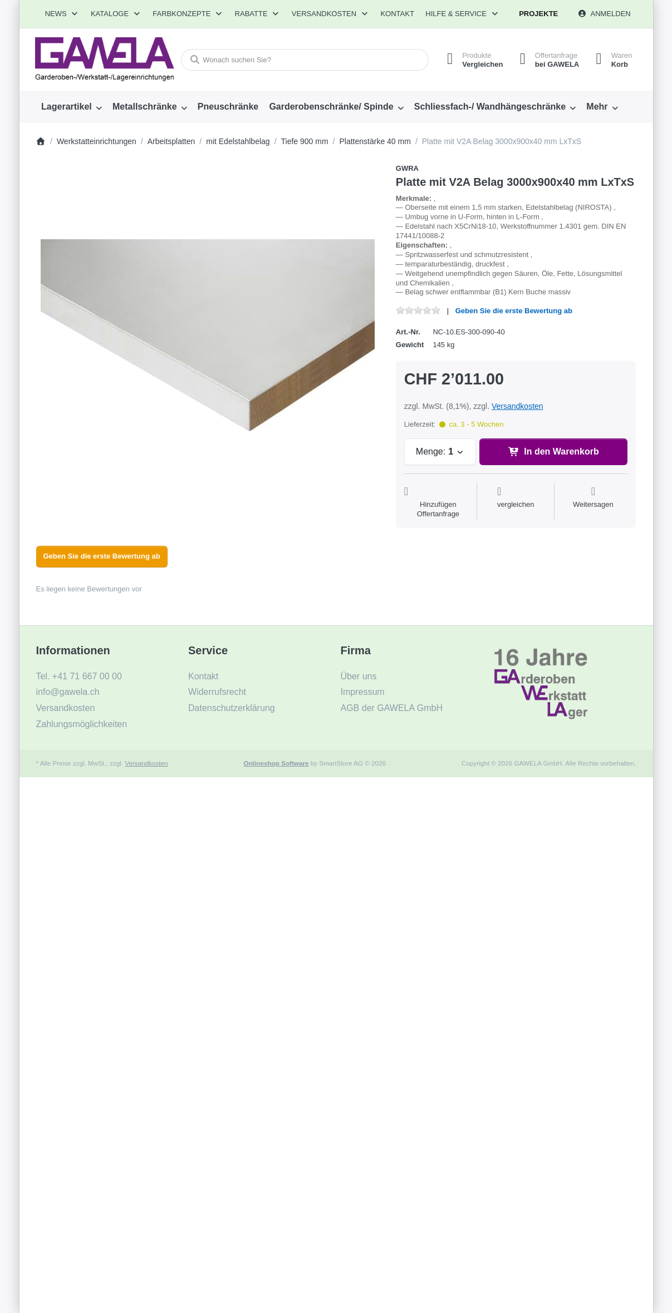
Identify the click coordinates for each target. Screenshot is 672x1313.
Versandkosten (517, 406)
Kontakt (397, 13)
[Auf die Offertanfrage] (438, 502)
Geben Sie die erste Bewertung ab (513, 311)
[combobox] (305, 60)
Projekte (538, 13)
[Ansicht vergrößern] (208, 335)
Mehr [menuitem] (596, 106)
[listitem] (208, 335)
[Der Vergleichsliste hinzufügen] (515, 502)
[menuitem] (71, 107)
